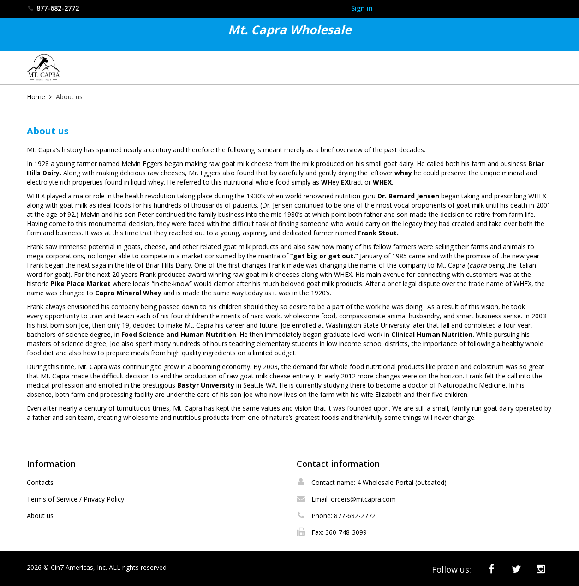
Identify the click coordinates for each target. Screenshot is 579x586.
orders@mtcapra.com (363, 499)
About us (40, 515)
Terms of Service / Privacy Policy (75, 499)
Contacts (40, 482)
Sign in (362, 8)
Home (36, 96)
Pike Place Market (80, 283)
